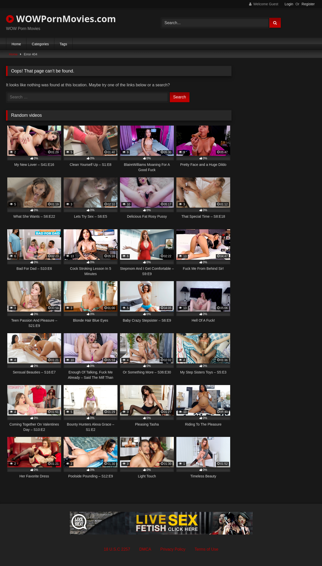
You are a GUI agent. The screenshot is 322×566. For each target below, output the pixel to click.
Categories (40, 44)
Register (308, 4)
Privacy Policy (172, 549)
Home (16, 44)
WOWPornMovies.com (61, 19)
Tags (63, 44)
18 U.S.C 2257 (117, 549)
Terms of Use (206, 549)
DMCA (145, 549)
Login (289, 4)
